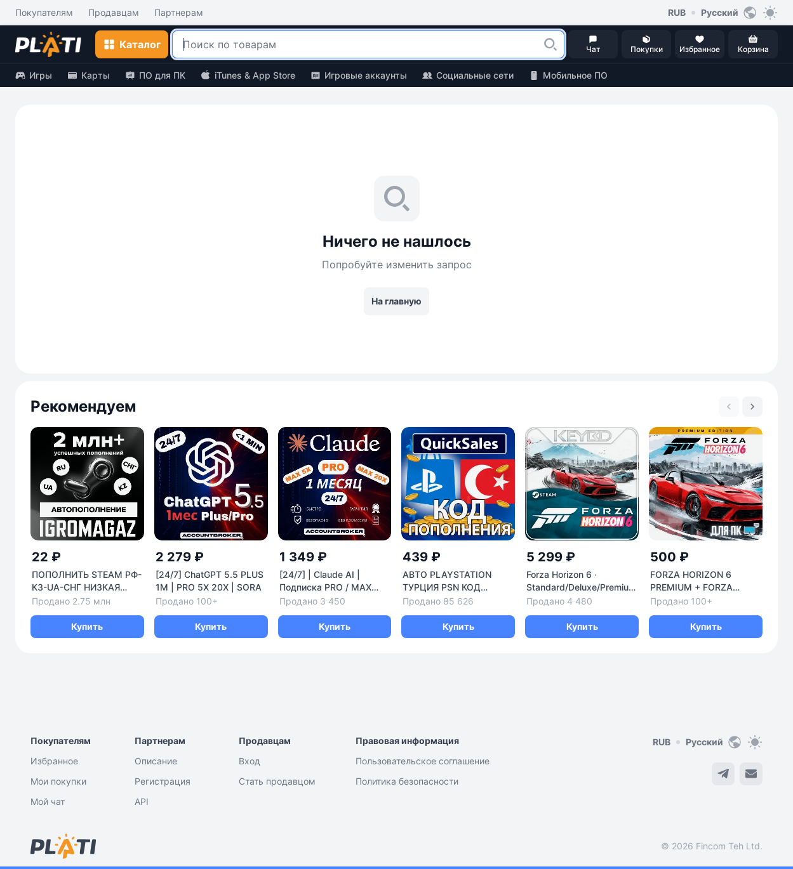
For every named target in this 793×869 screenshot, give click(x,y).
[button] (550, 44)
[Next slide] (752, 406)
